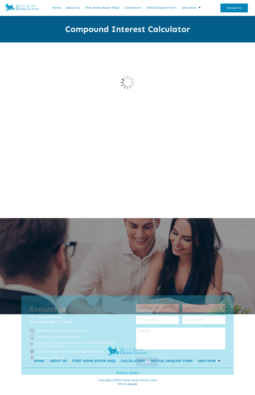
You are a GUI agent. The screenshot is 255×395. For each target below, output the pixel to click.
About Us (73, 8)
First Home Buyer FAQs (102, 8)
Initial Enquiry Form (161, 8)
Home (56, 8)
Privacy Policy (127, 373)
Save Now (191, 7)
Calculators (132, 8)
